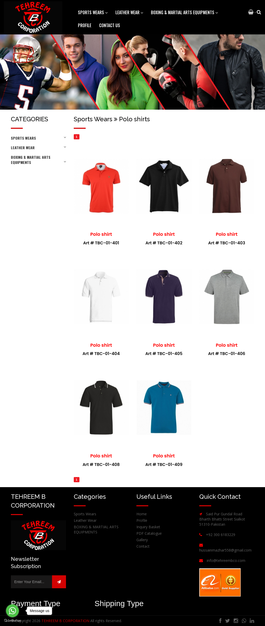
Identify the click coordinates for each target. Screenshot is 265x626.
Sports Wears (38, 138)
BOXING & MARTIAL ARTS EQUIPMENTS (38, 159)
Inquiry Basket (148, 526)
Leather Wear (38, 147)
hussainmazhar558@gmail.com (225, 550)
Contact (143, 546)
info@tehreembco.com (226, 560)
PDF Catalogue (149, 533)
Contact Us (109, 25)
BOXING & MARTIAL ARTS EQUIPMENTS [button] (184, 12)
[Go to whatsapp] (12, 610)
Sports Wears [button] (93, 12)
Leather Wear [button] (129, 12)
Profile (84, 25)
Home (141, 513)
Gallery (142, 539)
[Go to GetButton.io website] (12, 620)
